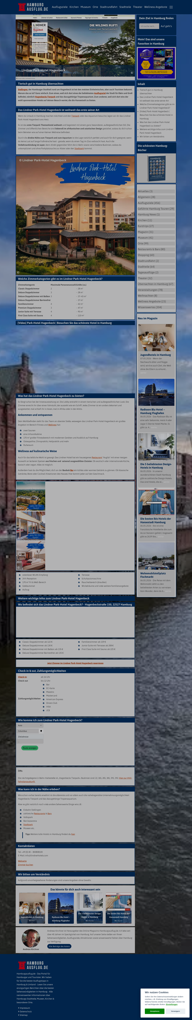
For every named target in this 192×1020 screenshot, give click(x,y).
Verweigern (175, 1011)
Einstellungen (171, 1004)
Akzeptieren (154, 1011)
